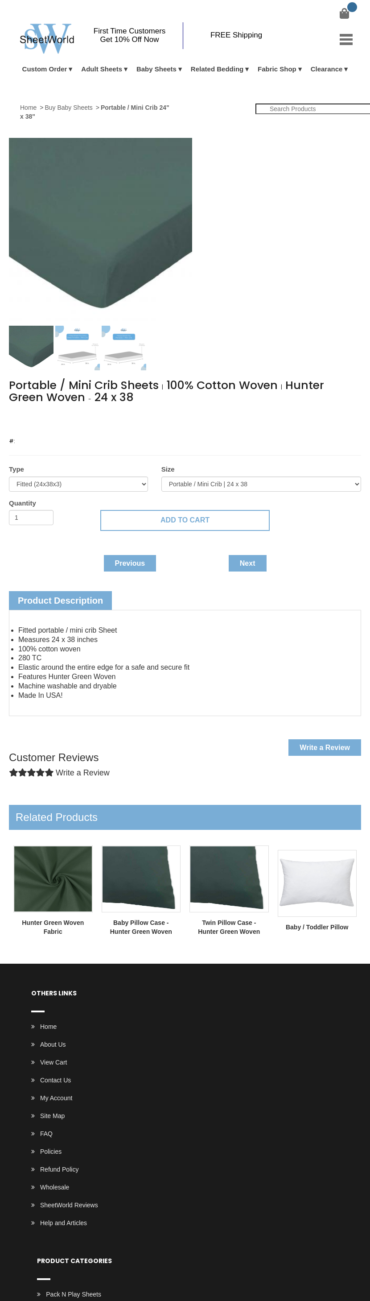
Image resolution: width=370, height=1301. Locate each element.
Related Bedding (217, 69)
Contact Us (55, 1080)
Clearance (327, 69)
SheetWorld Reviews (69, 1205)
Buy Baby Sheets (68, 107)
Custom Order (44, 69)
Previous (130, 563)
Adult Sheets (101, 69)
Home (28, 107)
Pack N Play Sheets (73, 1294)
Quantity (22, 503)
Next (247, 563)
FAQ (46, 1133)
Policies (51, 1151)
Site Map (52, 1115)
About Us (53, 1044)
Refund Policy (59, 1169)
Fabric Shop (277, 69)
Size (168, 469)
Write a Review (325, 747)
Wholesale (54, 1187)
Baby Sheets (156, 69)
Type (16, 469)
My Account (56, 1098)
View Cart (53, 1062)
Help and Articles (63, 1222)
